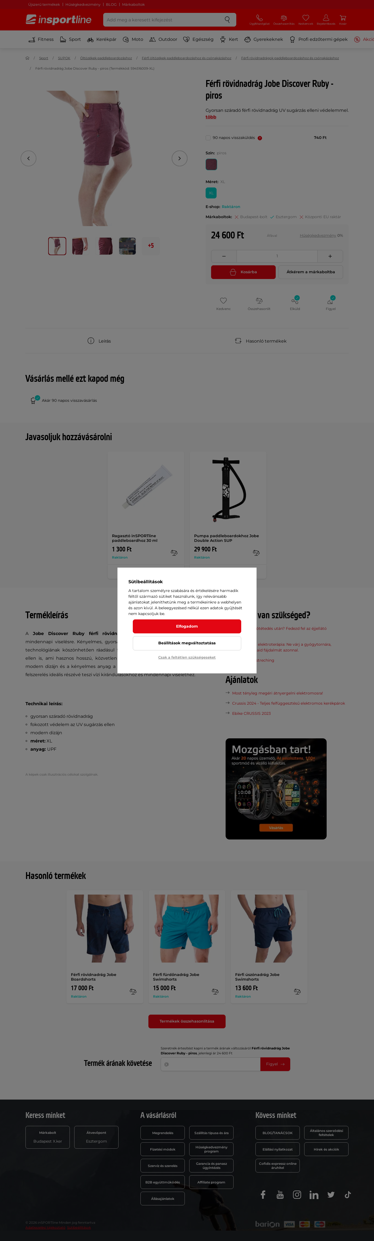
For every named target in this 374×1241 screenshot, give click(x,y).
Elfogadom (187, 626)
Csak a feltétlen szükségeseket (187, 657)
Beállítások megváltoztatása (187, 643)
